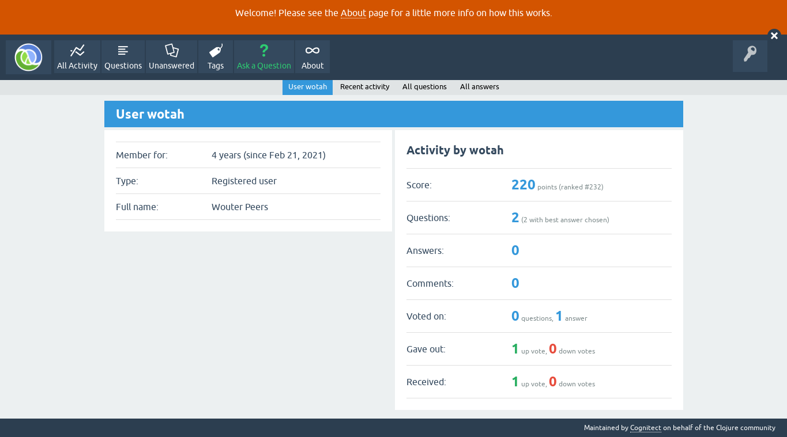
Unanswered (171, 65)
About (353, 12)
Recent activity (364, 86)
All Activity (77, 65)
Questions (123, 65)
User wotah (307, 86)
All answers (479, 86)
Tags (216, 65)
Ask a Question (264, 65)
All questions (424, 86)
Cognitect (645, 428)
